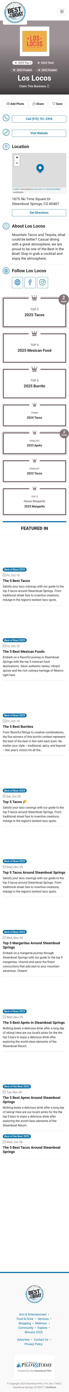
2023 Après (34, 445)
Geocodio (38, 189)
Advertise (23, 1339)
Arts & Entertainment (32, 1314)
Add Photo (15, 104)
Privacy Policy (33, 1344)
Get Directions (39, 212)
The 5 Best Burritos (18, 726)
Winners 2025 (34, 1332)
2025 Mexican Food (35, 350)
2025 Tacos (34, 315)
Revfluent (51, 1387)
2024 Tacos (34, 417)
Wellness (41, 1323)
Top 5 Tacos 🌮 (15, 802)
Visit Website (39, 133)
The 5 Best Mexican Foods (24, 651)
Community (25, 1328)
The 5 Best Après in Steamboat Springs (34, 1022)
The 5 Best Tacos (16, 581)
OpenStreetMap (53, 189)
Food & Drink (25, 1319)
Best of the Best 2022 (16, 1086)
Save (57, 104)
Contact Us (41, 1339)
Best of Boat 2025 (14, 569)
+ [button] (17, 158)
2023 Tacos (34, 473)
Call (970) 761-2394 (39, 119)
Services (43, 1319)
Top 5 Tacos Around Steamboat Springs (34, 872)
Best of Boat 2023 (14, 861)
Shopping (25, 1323)
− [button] (17, 163)
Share (38, 104)
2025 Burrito (34, 386)
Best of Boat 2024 (14, 790)
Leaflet (16, 189)
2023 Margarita (34, 506)
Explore (42, 1328)
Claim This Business (34, 86)
